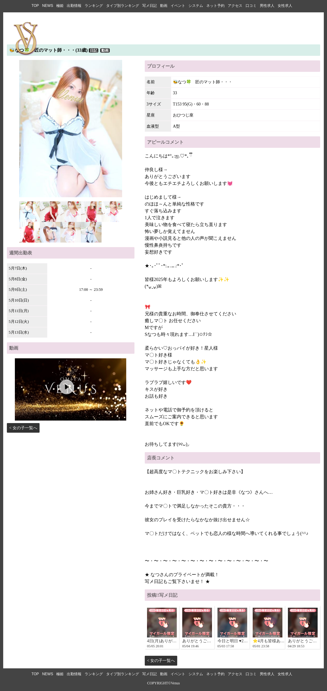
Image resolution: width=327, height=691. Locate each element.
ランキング (94, 6)
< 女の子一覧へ (23, 428)
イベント (178, 6)
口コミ (251, 6)
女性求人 (285, 6)
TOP (35, 6)
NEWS (47, 6)
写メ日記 (149, 6)
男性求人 (267, 6)
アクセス (235, 6)
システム (195, 6)
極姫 (60, 6)
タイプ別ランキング (122, 6)
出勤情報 (74, 6)
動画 (163, 6)
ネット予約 (215, 6)
